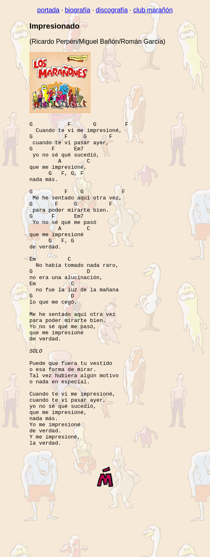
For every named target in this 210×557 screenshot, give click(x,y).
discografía (111, 10)
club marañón (153, 10)
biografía (77, 10)
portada (48, 10)
